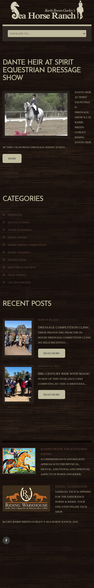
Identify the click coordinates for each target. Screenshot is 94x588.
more (12, 158)
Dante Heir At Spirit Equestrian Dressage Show (42, 70)
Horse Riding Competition (27, 244)
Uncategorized (19, 282)
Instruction (17, 259)
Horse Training (19, 252)
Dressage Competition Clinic (63, 327)
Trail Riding (17, 274)
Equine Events (18, 222)
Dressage (15, 214)
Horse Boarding (20, 229)
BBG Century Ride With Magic (64, 373)
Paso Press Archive (22, 267)
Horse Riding (17, 237)
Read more (52, 353)
